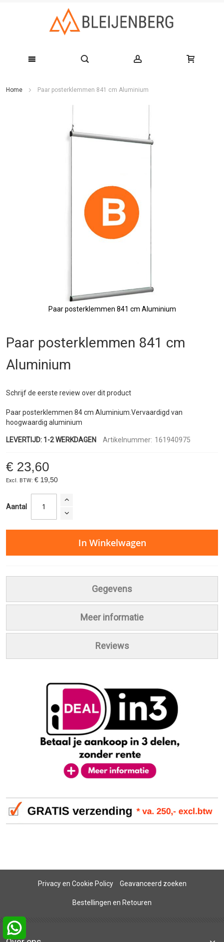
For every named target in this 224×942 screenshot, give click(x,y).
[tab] (112, 589)
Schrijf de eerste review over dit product (68, 393)
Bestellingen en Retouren (112, 903)
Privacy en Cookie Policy (75, 884)
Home (14, 89)
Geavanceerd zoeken (153, 884)
